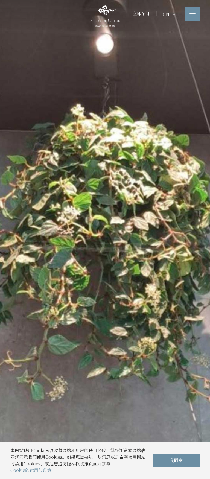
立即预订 (141, 13)
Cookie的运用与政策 (30, 470)
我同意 (176, 460)
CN (169, 14)
